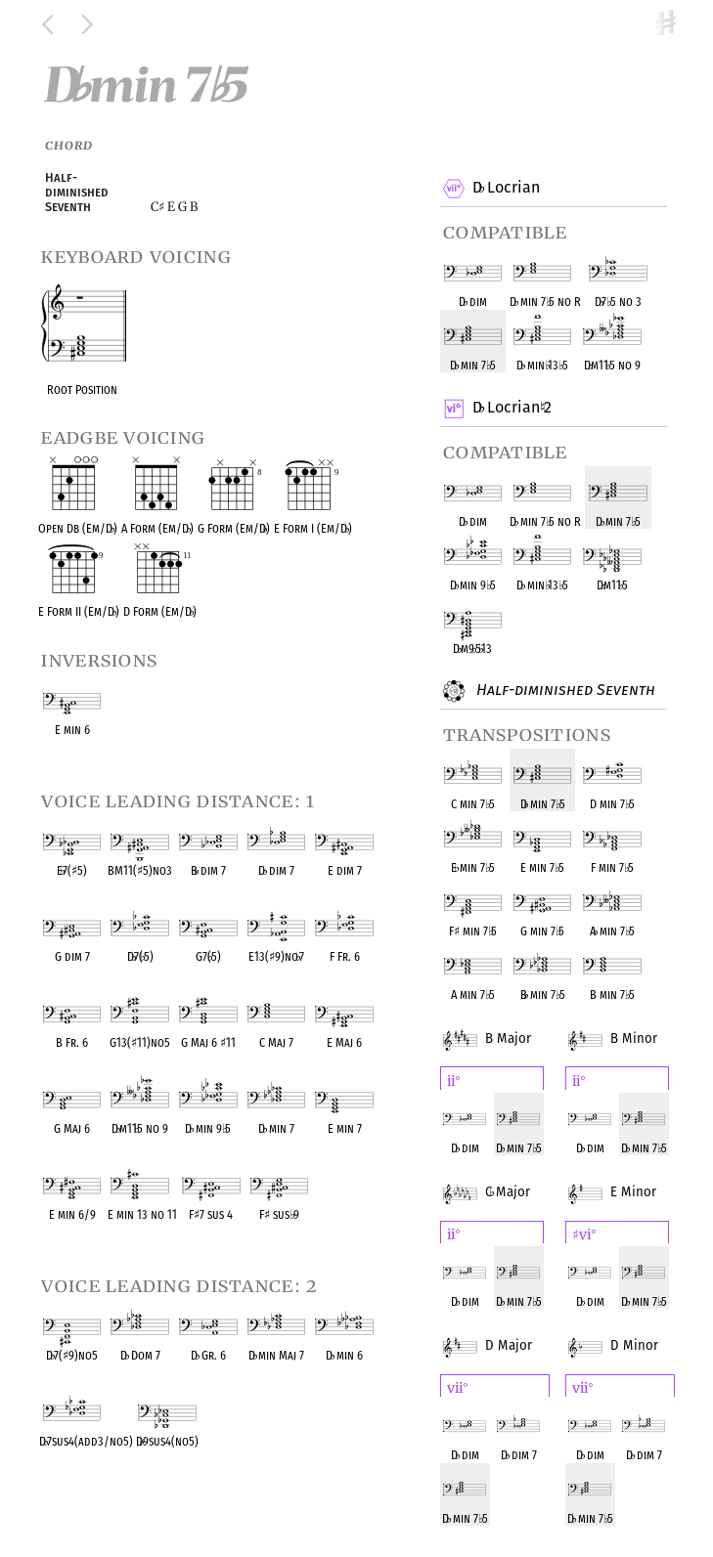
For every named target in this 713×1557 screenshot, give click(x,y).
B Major (501, 1026)
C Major (501, 1180)
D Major (501, 1333)
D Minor (627, 1333)
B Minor (627, 1026)
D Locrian (506, 188)
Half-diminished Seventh (563, 691)
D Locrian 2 (511, 408)
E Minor (626, 1180)
